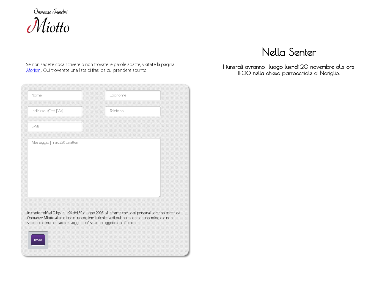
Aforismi (33, 70)
